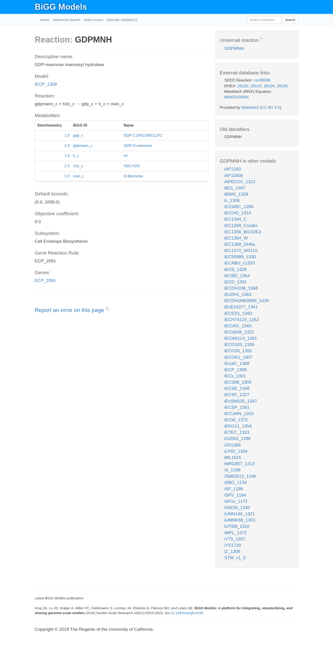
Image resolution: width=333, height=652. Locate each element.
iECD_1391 (235, 281)
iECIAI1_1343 (237, 325)
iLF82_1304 (235, 451)
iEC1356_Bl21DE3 (242, 231)
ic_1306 (232, 200)
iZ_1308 (232, 551)
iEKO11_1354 (238, 426)
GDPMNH (234, 48)
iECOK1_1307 (238, 357)
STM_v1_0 (235, 557)
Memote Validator (121, 20)
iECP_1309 (46, 84)
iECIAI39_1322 (239, 332)
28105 (282, 86)
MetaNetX (250, 107)
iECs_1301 (235, 375)
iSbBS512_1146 (240, 476)
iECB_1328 (235, 269)
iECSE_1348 (237, 388)
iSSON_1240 (237, 507)
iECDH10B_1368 (241, 288)
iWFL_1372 (235, 532)
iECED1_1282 (238, 313)
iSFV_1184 (235, 495)
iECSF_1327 (236, 394)
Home (44, 20)
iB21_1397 (234, 187)
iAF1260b (233, 175)
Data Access (93, 20)
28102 (242, 86)
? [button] (107, 309)
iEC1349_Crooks (241, 225)
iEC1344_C (235, 219)
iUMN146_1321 (239, 513)
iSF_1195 (233, 488)
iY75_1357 (234, 539)
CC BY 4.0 (270, 107)
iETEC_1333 (236, 432)
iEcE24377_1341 (241, 306)
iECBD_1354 (237, 275)
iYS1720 (232, 545)
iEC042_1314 (237, 212)
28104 (269, 86)
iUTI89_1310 (237, 526)
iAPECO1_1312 (239, 181)
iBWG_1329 (236, 194)
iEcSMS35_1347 (240, 401)
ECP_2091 (45, 280)
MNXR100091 (236, 97)
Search (290, 20)
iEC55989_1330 (240, 256)
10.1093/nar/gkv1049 (187, 613)
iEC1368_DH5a (239, 244)
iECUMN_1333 (239, 413)
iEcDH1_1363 (237, 294)
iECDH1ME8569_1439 (246, 300)
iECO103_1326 (239, 344)
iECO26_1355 (238, 350)
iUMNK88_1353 (239, 520)
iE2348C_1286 (238, 206)
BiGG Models (61, 7)
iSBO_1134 (235, 482)
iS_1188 (232, 469)
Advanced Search (66, 20)
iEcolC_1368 (236, 363)
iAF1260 (232, 169)
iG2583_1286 (237, 438)
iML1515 (232, 457)
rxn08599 (262, 80)
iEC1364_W (236, 238)
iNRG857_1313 (239, 463)
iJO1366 (232, 445)
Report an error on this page (70, 310)
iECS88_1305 (237, 382)
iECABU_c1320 (239, 263)
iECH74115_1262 (241, 319)
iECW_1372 (236, 419)
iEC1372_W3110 (241, 250)
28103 (255, 86)
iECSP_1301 (237, 407)
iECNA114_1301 (240, 338)
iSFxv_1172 (235, 501)
